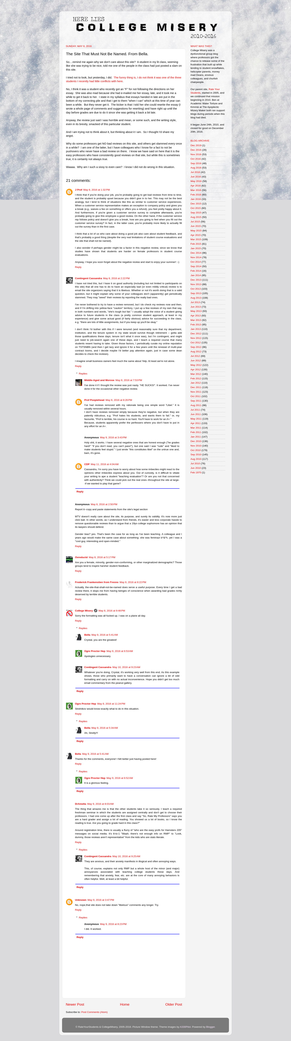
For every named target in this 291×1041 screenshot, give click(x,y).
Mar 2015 (195, 239)
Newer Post (75, 1004)
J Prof (78, 189)
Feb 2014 (195, 270)
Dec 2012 (195, 333)
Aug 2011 (195, 405)
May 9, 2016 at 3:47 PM (101, 900)
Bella (87, 634)
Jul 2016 (195, 172)
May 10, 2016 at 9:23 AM (126, 667)
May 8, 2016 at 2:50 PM (104, 504)
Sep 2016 (195, 163)
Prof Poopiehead (94, 400)
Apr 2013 (195, 315)
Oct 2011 (195, 396)
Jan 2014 (195, 275)
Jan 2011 (195, 436)
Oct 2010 (195, 450)
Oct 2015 (195, 208)
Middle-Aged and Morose (99, 380)
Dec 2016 (195, 149)
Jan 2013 (195, 329)
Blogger (210, 1026)
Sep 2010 (195, 454)
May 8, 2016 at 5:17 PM (102, 557)
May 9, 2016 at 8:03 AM (100, 803)
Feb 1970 (195, 472)
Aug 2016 (195, 167)
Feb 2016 (195, 194)
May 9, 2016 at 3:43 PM (113, 437)
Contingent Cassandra (88, 278)
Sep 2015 (195, 212)
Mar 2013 (195, 320)
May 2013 (196, 311)
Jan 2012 (195, 382)
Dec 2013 (195, 279)
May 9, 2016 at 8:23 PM (113, 924)
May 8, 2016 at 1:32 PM (96, 189)
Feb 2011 (195, 432)
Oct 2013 (195, 288)
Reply (78, 267)
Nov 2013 (195, 284)
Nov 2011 (195, 391)
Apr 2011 (195, 423)
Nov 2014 (195, 257)
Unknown (80, 900)
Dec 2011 (195, 387)
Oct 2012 (195, 342)
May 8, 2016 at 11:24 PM (111, 703)
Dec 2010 (195, 441)
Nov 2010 (195, 445)
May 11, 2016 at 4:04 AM (104, 464)
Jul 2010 (195, 463)
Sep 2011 (195, 400)
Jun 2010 (195, 468)
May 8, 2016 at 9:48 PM (111, 610)
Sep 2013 (195, 293)
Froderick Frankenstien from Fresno (96, 582)
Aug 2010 (195, 459)
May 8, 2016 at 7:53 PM (129, 380)
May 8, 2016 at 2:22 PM (116, 278)
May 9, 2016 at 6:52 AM (119, 778)
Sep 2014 (195, 266)
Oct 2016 (195, 158)
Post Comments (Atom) (94, 1012)
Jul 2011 (195, 409)
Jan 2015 (195, 248)
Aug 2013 (195, 297)
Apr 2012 (195, 369)
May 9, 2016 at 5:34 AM (105, 727)
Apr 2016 (195, 185)
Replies (83, 373)
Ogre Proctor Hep (95, 651)
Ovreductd (81, 557)
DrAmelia (80, 803)
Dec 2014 (195, 252)
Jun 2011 (195, 414)
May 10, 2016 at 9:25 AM (126, 856)
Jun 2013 (195, 306)
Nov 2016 (195, 154)
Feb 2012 (195, 378)
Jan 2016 (195, 199)
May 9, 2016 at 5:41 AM (105, 634)
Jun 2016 (195, 176)
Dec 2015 (195, 203)
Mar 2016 (195, 190)
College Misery (84, 610)
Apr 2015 (195, 235)
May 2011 (196, 418)
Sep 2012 (195, 347)
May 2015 (196, 230)
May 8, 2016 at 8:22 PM (133, 582)
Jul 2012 (195, 356)
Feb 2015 (195, 243)
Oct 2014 (195, 261)
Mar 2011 (195, 427)
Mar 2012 (195, 374)
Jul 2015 (195, 221)
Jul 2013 (195, 302)
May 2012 (196, 365)
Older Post (173, 1004)
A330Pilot (185, 1026)
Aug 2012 (195, 351)
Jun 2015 (195, 226)
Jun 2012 (195, 360)
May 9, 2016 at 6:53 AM (119, 651)
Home (124, 1004)
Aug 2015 (195, 217)
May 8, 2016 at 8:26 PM (119, 400)
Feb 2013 (195, 324)
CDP (87, 464)
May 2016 (196, 181)
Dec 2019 (195, 145)
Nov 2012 (195, 338)
